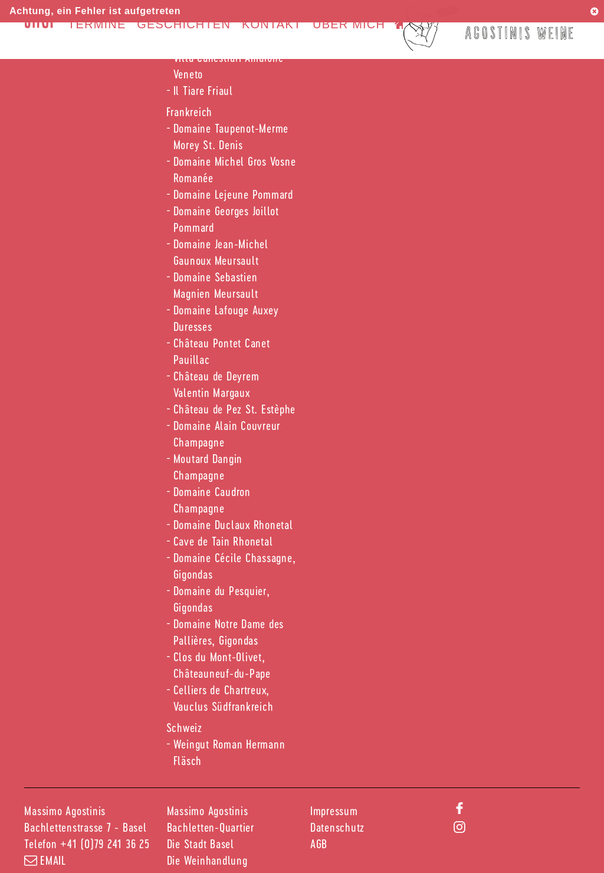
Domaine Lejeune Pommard (233, 194)
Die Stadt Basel (200, 843)
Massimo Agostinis (207, 810)
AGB (318, 843)
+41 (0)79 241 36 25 (104, 843)
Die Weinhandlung (207, 860)
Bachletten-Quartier (210, 827)
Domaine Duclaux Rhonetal (233, 524)
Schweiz (184, 727)
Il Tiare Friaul (203, 90)
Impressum (334, 810)
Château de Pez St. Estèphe (234, 409)
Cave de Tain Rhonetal (223, 541)
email (45, 860)
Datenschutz (337, 827)
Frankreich (189, 111)
